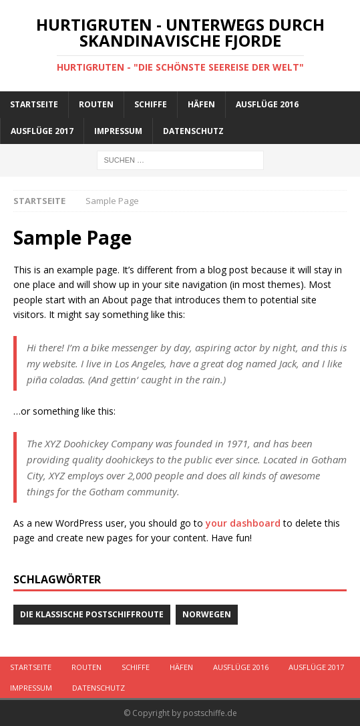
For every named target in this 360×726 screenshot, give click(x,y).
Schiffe (150, 104)
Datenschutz (193, 131)
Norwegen (206, 614)
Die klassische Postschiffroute (92, 614)
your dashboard (243, 523)
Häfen (201, 104)
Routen (96, 104)
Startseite (34, 104)
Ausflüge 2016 (267, 104)
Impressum (118, 131)
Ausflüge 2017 (42, 131)
